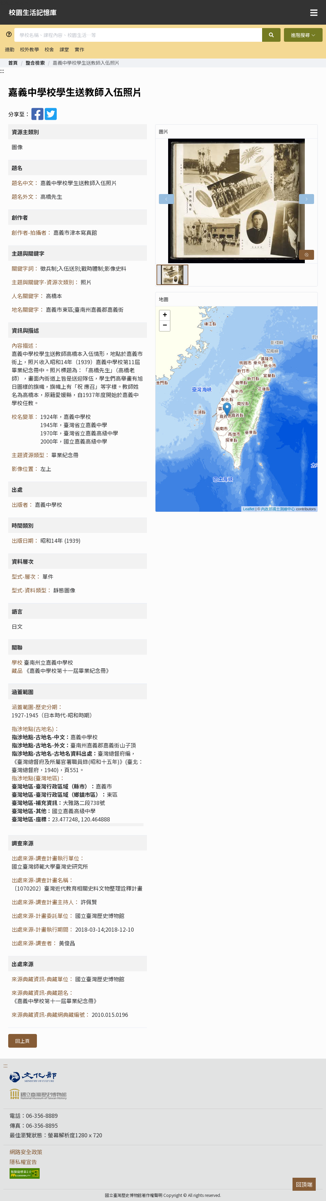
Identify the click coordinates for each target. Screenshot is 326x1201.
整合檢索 (35, 62)
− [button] (165, 326)
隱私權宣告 (23, 1162)
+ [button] (165, 315)
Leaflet (248, 509)
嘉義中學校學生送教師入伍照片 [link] (86, 62)
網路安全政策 (26, 1152)
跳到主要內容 (14, 2)
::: (2, 70)
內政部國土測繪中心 (278, 509)
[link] (13, 62)
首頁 (13, 62)
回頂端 (304, 1184)
